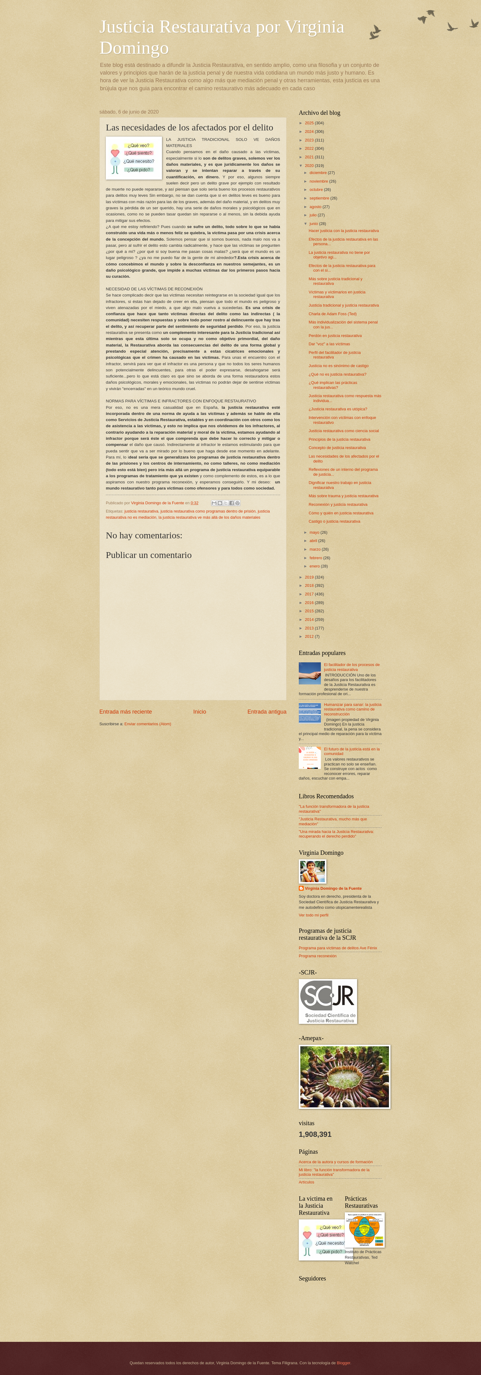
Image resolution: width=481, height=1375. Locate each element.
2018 (310, 585)
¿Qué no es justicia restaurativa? (337, 374)
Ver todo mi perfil (314, 915)
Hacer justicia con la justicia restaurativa (344, 230)
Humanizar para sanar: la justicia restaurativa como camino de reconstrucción (353, 709)
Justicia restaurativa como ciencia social (344, 430)
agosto (316, 206)
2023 (310, 140)
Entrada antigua (267, 712)
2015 (310, 611)
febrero (316, 558)
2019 (310, 577)
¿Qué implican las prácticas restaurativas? (333, 384)
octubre (317, 189)
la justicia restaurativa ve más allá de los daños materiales (209, 517)
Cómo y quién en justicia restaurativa (341, 513)
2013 (310, 628)
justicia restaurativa (141, 511)
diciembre (319, 172)
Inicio (199, 712)
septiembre (320, 198)
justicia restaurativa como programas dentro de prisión (208, 511)
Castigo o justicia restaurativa (334, 521)
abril (314, 540)
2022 (310, 148)
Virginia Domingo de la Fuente (333, 888)
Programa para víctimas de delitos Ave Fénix (338, 948)
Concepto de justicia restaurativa (337, 447)
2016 (310, 602)
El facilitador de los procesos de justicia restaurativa (352, 667)
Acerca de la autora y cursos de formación (336, 1162)
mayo (315, 532)
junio (314, 223)
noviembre (319, 181)
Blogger (343, 1363)
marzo (315, 549)
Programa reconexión (318, 956)
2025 (310, 123)
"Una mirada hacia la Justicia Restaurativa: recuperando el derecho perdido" (336, 834)
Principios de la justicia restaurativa (339, 439)
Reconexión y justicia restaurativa (338, 504)
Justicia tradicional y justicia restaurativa (344, 305)
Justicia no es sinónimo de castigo (338, 365)
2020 (310, 165)
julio (313, 215)
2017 (310, 594)
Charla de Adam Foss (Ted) (333, 314)
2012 (310, 636)
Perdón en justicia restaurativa (335, 335)
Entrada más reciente (125, 712)
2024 (310, 131)
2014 (310, 619)
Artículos (306, 1182)
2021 (310, 157)
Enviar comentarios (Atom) (148, 724)
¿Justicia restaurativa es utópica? (338, 409)
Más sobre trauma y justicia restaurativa (344, 496)
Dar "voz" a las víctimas (329, 344)
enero (315, 566)
